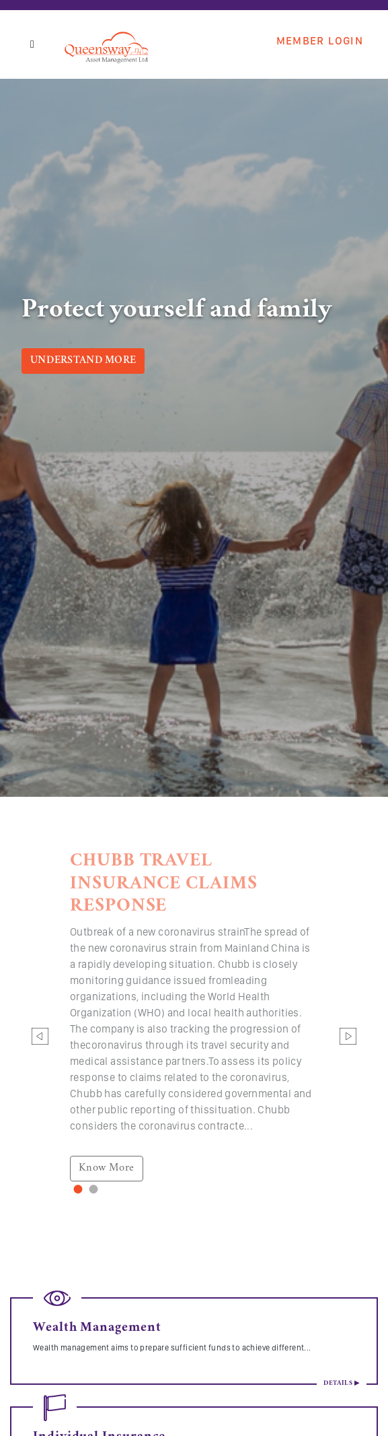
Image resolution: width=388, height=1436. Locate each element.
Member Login (319, 41)
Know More (106, 1168)
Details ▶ (341, 1383)
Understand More (83, 361)
